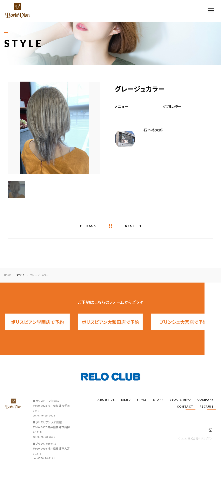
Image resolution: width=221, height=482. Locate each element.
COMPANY (205, 399)
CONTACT (185, 406)
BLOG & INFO (180, 399)
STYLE (142, 399)
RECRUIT (207, 406)
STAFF (158, 399)
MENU (126, 399)
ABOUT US (106, 399)
